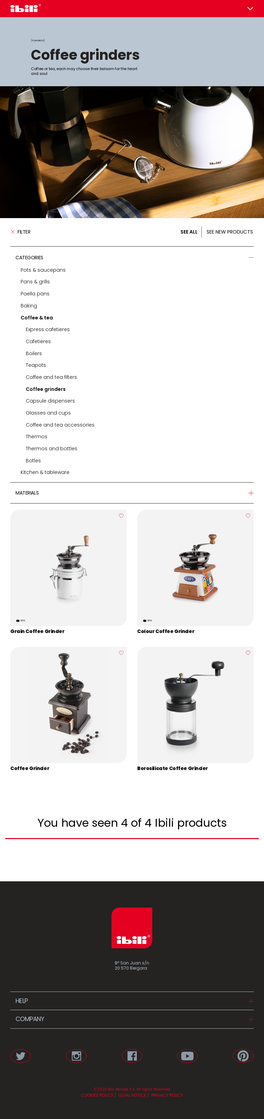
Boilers (34, 353)
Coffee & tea (37, 317)
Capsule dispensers (50, 400)
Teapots (36, 365)
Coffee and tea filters (51, 377)
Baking (29, 305)
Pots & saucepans (43, 270)
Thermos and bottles (51, 448)
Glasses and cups (48, 412)
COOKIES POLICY (97, 1095)
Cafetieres (38, 341)
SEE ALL (189, 231)
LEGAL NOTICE (132, 1095)
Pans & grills (35, 281)
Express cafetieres (48, 329)
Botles (33, 460)
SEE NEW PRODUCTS (230, 231)
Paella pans (35, 293)
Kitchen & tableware (45, 472)
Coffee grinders (46, 389)
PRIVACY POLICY (166, 1095)
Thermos (36, 436)
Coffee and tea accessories (60, 424)
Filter (20, 231)
